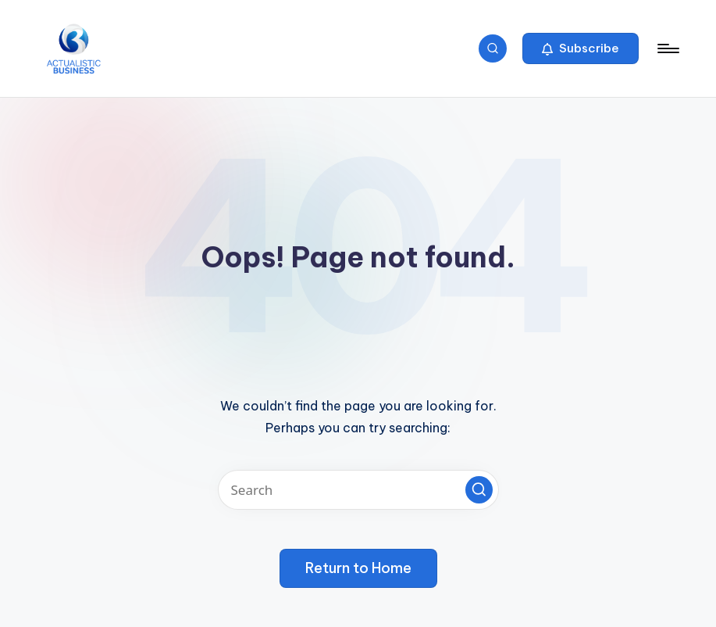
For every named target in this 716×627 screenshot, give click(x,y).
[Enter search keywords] (358, 490)
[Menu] (667, 48)
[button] (580, 48)
